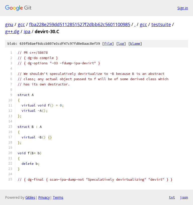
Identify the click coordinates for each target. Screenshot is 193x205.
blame (135, 43)
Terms (58, 197)
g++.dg (12, 31)
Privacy (44, 197)
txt (172, 197)
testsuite (161, 24)
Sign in (182, 8)
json (184, 197)
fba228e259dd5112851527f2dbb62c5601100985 (79, 24)
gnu (9, 24)
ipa (27, 31)
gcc (21, 24)
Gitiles (30, 197)
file (108, 43)
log (121, 43)
